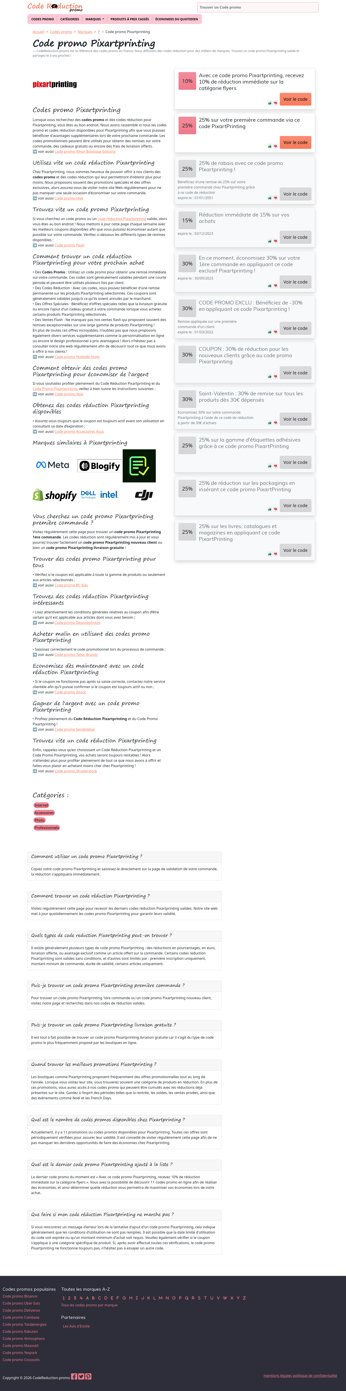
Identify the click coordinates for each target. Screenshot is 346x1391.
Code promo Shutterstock (76, 771)
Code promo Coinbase (21, 1317)
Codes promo (42, 19)
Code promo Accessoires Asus (79, 431)
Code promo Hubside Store (77, 356)
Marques (85, 31)
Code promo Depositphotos (77, 622)
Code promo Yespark (20, 1352)
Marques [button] (93, 19)
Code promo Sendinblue (75, 729)
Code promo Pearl (70, 245)
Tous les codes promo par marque (89, 1305)
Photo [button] (40, 820)
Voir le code (296, 99)
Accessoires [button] (44, 812)
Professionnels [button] (47, 827)
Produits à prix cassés (130, 19)
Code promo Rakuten (20, 1331)
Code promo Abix (69, 394)
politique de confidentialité (315, 1375)
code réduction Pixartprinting (122, 218)
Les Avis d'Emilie (76, 1326)
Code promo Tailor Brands (76, 654)
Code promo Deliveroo (21, 1310)
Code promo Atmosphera (24, 1338)
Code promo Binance (20, 1296)
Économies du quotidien (176, 19)
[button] (269, 103)
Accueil (38, 31)
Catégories (69, 19)
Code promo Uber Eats (21, 1303)
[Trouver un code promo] (258, 7)
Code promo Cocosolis (21, 1359)
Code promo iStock (70, 692)
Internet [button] (41, 805)
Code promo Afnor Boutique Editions (85, 151)
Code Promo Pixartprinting (55, 388)
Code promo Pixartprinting (127, 31)
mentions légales (278, 1375)
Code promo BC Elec (71, 585)
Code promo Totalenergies (25, 1324)
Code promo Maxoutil (21, 1345)
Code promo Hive (69, 198)
